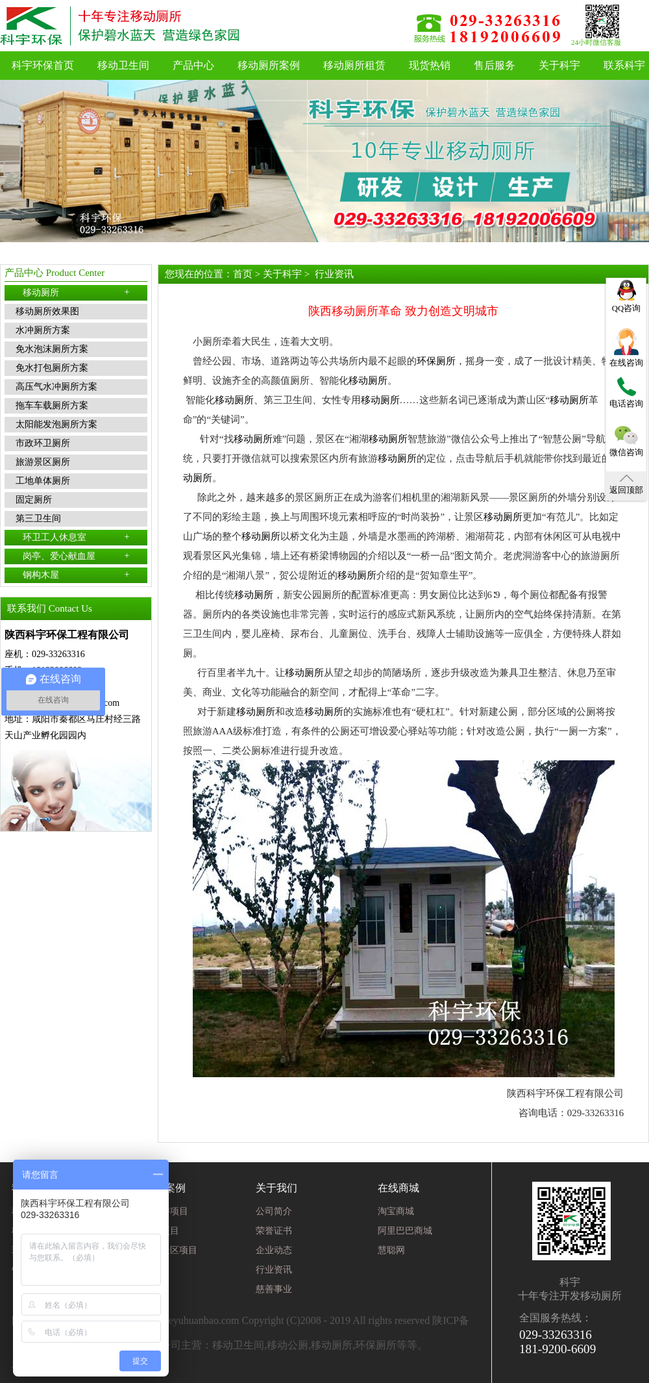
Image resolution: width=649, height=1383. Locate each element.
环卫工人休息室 (76, 537)
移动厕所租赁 (354, 65)
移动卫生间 (123, 65)
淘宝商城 (396, 1211)
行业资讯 (334, 274)
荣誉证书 (274, 1231)
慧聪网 (391, 1250)
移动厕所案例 (269, 65)
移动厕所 (76, 292)
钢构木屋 (76, 574)
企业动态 (274, 1250)
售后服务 (494, 65)
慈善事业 (274, 1289)
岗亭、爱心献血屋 (76, 556)
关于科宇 (559, 65)
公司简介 (274, 1211)
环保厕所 (436, 361)
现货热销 (429, 65)
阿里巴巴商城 (405, 1231)
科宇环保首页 (43, 65)
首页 (242, 274)
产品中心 (193, 65)
